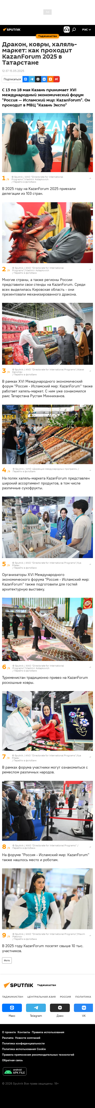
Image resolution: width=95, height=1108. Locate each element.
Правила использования (48, 1032)
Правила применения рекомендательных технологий (38, 1054)
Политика (83, 996)
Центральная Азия (41, 996)
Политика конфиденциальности (23, 1043)
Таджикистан (12, 996)
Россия (65, 996)
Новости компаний (27, 1038)
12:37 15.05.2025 (13, 71)
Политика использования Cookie (24, 1049)
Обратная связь (12, 1060)
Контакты (24, 1032)
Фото (7, 960)
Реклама (7, 1038)
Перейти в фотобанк (24, 181)
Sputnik (18, 176)
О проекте (9, 1032)
